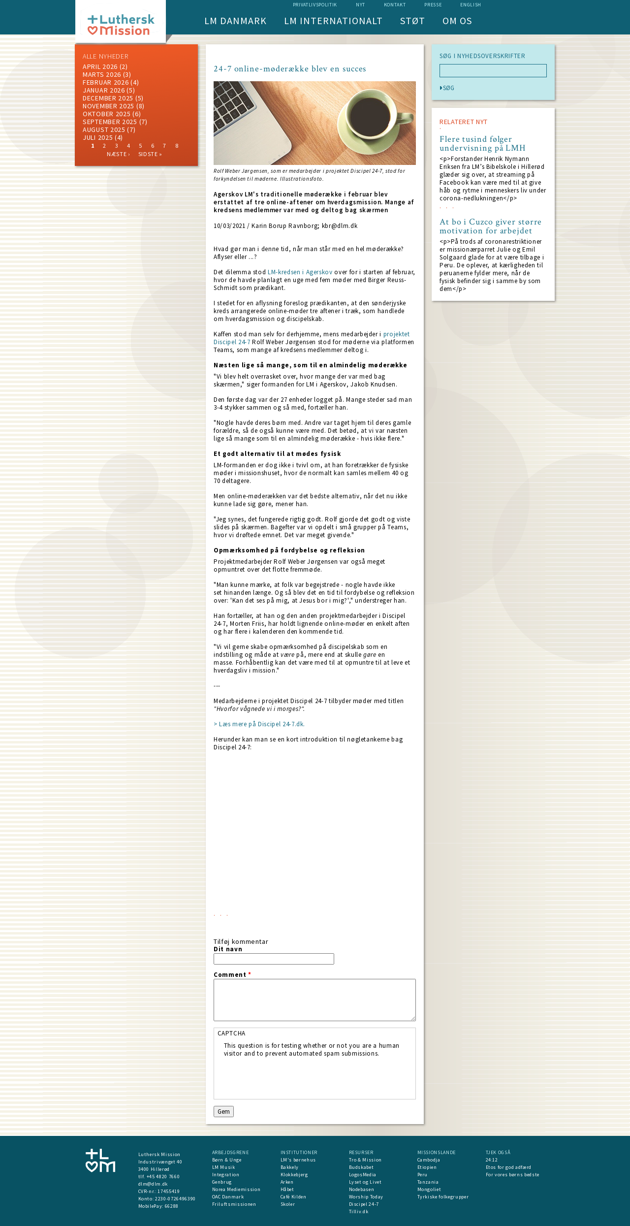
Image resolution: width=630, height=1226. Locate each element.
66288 (172, 1206)
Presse (432, 4)
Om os (457, 20)
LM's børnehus (298, 1160)
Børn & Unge (227, 1160)
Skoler (288, 1204)
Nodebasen (362, 1189)
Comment (233, 975)
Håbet (287, 1189)
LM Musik (223, 1167)
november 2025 (108, 105)
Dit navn (228, 949)
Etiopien (427, 1167)
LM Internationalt (333, 20)
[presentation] (299, 1077)
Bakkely (290, 1167)
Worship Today (366, 1197)
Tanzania (428, 1182)
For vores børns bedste (512, 1174)
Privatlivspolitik (315, 4)
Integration (226, 1174)
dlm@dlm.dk (153, 1184)
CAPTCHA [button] (232, 1033)
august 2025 (104, 129)
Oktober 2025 (106, 113)
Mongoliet (429, 1189)
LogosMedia (363, 1174)
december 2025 (108, 98)
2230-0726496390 (175, 1198)
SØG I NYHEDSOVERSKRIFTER (483, 56)
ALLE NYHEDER (105, 56)
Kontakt (395, 4)
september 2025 (110, 121)
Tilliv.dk (359, 1211)
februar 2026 (105, 82)
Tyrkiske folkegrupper (443, 1197)
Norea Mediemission (236, 1189)
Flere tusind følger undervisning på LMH (483, 144)
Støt (412, 20)
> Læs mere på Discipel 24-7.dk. (259, 724)
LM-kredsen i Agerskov (300, 272)
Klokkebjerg (294, 1174)
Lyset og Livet (365, 1182)
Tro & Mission (365, 1160)
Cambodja (429, 1160)
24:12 (492, 1160)
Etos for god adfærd (509, 1167)
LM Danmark (235, 20)
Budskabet (361, 1167)
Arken (287, 1182)
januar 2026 (104, 90)
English (470, 4)
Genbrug (222, 1182)
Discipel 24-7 (364, 1204)
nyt (360, 4)
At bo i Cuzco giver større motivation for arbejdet (491, 226)
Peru (422, 1174)
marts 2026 (102, 74)
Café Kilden (294, 1197)
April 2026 (100, 66)
